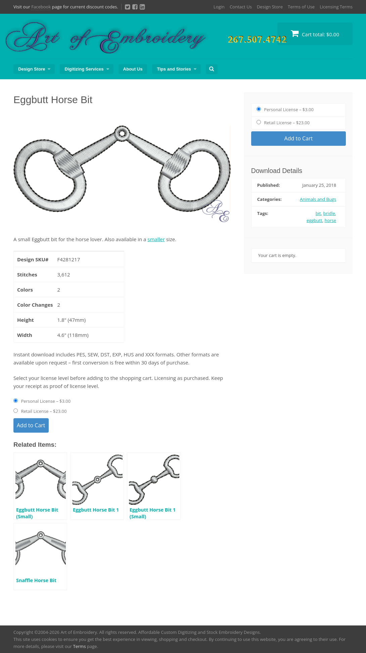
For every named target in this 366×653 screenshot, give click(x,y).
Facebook (41, 7)
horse (330, 220)
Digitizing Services (83, 69)
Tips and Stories (174, 69)
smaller (156, 239)
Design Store (270, 7)
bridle (329, 213)
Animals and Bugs (318, 199)
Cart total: (315, 33)
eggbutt (314, 220)
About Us (133, 69)
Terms (79, 646)
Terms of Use (301, 7)
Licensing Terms (336, 7)
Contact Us (241, 7)
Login (219, 7)
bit (318, 213)
